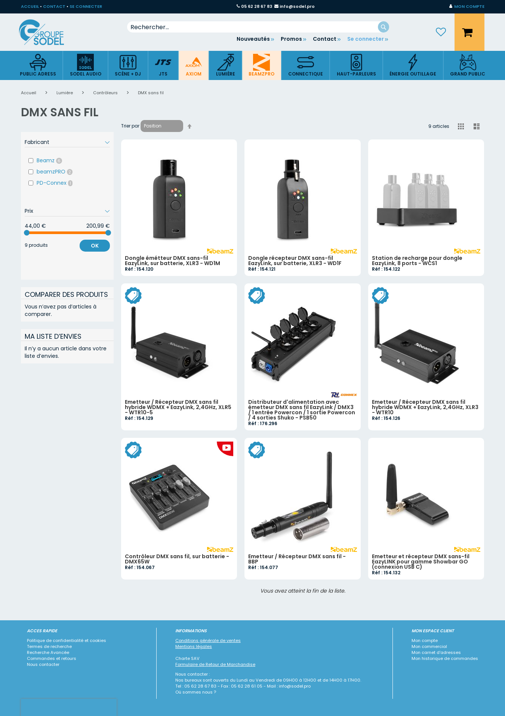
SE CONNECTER (86, 6)
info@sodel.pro (297, 6)
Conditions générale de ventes (208, 640)
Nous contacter (43, 664)
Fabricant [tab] (37, 142)
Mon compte (425, 640)
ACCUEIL (30, 6)
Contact (324, 39)
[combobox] (258, 27)
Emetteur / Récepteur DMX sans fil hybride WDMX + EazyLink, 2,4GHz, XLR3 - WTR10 (425, 407)
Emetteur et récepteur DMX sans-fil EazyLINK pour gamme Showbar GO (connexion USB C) (420, 562)
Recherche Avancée (48, 652)
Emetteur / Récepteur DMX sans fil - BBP (297, 559)
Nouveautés (253, 39)
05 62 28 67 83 (256, 6)
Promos (291, 39)
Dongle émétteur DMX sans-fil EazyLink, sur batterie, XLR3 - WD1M (172, 260)
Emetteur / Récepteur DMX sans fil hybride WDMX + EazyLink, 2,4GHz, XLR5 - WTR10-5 (178, 407)
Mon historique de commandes (445, 658)
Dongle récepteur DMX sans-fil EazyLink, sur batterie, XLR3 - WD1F (295, 260)
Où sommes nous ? (195, 692)
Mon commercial (429, 646)
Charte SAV (187, 658)
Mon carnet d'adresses (436, 652)
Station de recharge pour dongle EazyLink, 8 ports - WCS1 (417, 260)
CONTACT (54, 6)
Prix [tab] (29, 211)
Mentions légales (193, 646)
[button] (466, 7)
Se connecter (365, 39)
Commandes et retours (51, 658)
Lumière (65, 93)
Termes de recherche (49, 646)
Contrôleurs (106, 93)
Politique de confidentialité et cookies (66, 640)
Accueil (29, 93)
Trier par (130, 126)
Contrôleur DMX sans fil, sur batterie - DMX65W (177, 559)
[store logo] (47, 32)
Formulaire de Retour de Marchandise (215, 664)
